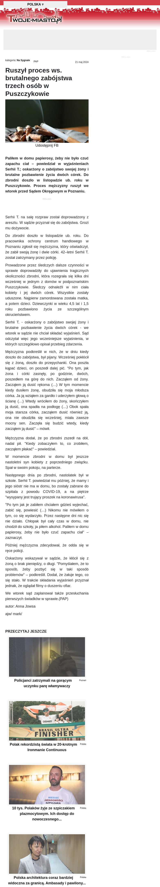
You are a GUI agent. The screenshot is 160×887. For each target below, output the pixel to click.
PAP (36, 61)
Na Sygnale (23, 60)
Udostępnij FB (46, 145)
